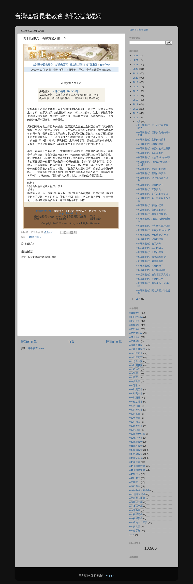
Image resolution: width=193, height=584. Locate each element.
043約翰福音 (136, 454)
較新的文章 (29, 341)
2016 (136, 95)
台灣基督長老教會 (43, 64)
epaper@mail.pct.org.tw (71, 213)
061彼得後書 (136, 518)
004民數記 (134, 325)
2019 (136, 82)
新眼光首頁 (61, 64)
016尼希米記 (136, 361)
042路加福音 (35, 237)
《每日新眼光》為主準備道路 (150, 270)
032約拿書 (134, 414)
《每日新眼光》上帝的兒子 (149, 185)
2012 (136, 113)
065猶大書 (134, 526)
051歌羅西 (134, 486)
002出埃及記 (136, 317)
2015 (136, 100)
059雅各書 (134, 510)
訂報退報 (92, 64)
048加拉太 (134, 474)
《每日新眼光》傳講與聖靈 (149, 261)
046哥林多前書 (137, 466)
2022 (136, 69)
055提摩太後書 (137, 498)
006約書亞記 (136, 333)
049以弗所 (134, 478)
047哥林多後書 (137, 470)
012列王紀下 (136, 357)
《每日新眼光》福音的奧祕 (149, 144)
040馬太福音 (136, 442)
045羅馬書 (134, 462)
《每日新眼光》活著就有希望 (150, 257)
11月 (138, 299)
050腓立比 (134, 482)
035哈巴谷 (134, 422)
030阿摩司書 (136, 409)
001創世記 (134, 313)
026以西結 (134, 397)
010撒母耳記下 (137, 349)
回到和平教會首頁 (138, 29)
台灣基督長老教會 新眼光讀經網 (58, 16)
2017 (136, 91)
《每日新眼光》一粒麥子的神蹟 (151, 234)
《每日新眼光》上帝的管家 (149, 252)
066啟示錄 (134, 530)
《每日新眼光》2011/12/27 (149, 153)
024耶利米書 (136, 393)
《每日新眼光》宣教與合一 (149, 189)
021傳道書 (134, 381)
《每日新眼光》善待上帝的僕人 (151, 214)
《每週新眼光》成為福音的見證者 (152, 274)
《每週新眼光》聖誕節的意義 (150, 169)
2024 (136, 60)
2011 (136, 117)
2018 (136, 86)
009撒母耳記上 (137, 345)
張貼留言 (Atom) (36, 348)
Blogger (110, 575)
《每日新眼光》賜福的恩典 (149, 239)
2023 (136, 64)
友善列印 (105, 64)
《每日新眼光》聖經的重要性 (150, 173)
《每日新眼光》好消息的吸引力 (151, 194)
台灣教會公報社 (45, 211)
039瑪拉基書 (136, 438)
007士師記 (134, 337)
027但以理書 (136, 401)
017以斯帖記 (136, 365)
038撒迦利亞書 (137, 434)
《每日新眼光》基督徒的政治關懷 (152, 148)
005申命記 (134, 329)
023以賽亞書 (136, 389)
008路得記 (134, 341)
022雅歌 (133, 385)
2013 (136, 109)
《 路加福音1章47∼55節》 (66, 91)
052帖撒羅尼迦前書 (139, 490)
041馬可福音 (136, 446)
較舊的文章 (114, 341)
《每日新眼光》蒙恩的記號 (149, 205)
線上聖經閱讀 (77, 64)
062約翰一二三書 (138, 522)
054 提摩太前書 (137, 494)
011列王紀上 (136, 353)
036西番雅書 (136, 426)
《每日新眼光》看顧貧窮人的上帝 (152, 230)
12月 (138, 121)
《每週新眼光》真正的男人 (149, 248)
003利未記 (134, 321)
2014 (136, 104)
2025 (136, 55)
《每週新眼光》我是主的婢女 (150, 210)
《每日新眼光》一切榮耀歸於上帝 (152, 226)
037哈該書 (134, 430)
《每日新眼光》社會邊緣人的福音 (152, 157)
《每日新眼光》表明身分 (148, 243)
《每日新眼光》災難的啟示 (149, 265)
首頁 (71, 341)
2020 (136, 78)
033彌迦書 (134, 418)
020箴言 (133, 377)
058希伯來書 (136, 506)
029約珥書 (134, 405)
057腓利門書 (136, 502)
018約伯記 (134, 369)
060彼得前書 (136, 514)
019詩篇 (133, 373)
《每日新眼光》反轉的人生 (149, 279)
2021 (136, 73)
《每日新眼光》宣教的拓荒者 (150, 139)
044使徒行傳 (136, 458)
